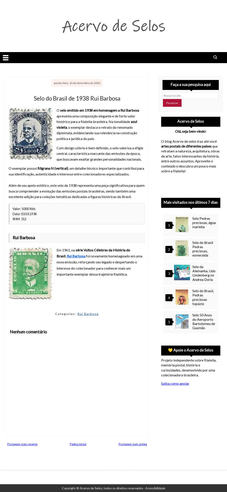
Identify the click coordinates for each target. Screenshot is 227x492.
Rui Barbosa (88, 314)
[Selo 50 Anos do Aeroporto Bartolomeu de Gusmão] (182, 321)
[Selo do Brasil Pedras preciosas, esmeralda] (182, 248)
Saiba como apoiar (175, 383)
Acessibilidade (155, 488)
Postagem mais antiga (133, 444)
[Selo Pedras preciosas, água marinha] (182, 224)
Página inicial (78, 444)
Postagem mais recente (22, 444)
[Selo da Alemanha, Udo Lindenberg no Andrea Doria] (182, 273)
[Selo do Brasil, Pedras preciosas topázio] (182, 297)
